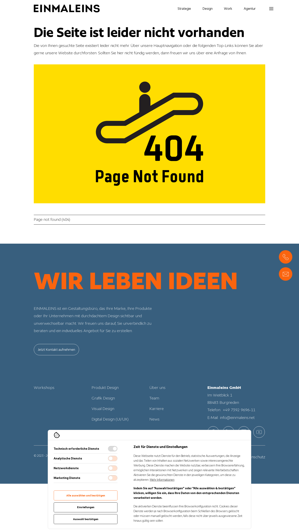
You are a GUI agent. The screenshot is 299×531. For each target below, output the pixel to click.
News (154, 427)
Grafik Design (103, 406)
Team (154, 406)
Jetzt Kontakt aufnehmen (56, 358)
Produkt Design (105, 396)
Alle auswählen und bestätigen (85, 495)
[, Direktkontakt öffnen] (285, 257)
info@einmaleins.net (237, 426)
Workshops (44, 396)
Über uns (157, 396)
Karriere (156, 417)
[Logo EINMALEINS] (67, 9)
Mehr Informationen (162, 479)
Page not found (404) (52, 219)
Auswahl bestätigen (85, 519)
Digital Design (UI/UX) (110, 427)
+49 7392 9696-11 (239, 418)
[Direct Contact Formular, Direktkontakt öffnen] (285, 274)
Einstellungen (85, 507)
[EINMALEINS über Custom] (259, 432)
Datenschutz (254, 456)
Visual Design (103, 417)
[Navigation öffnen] (260, 8)
